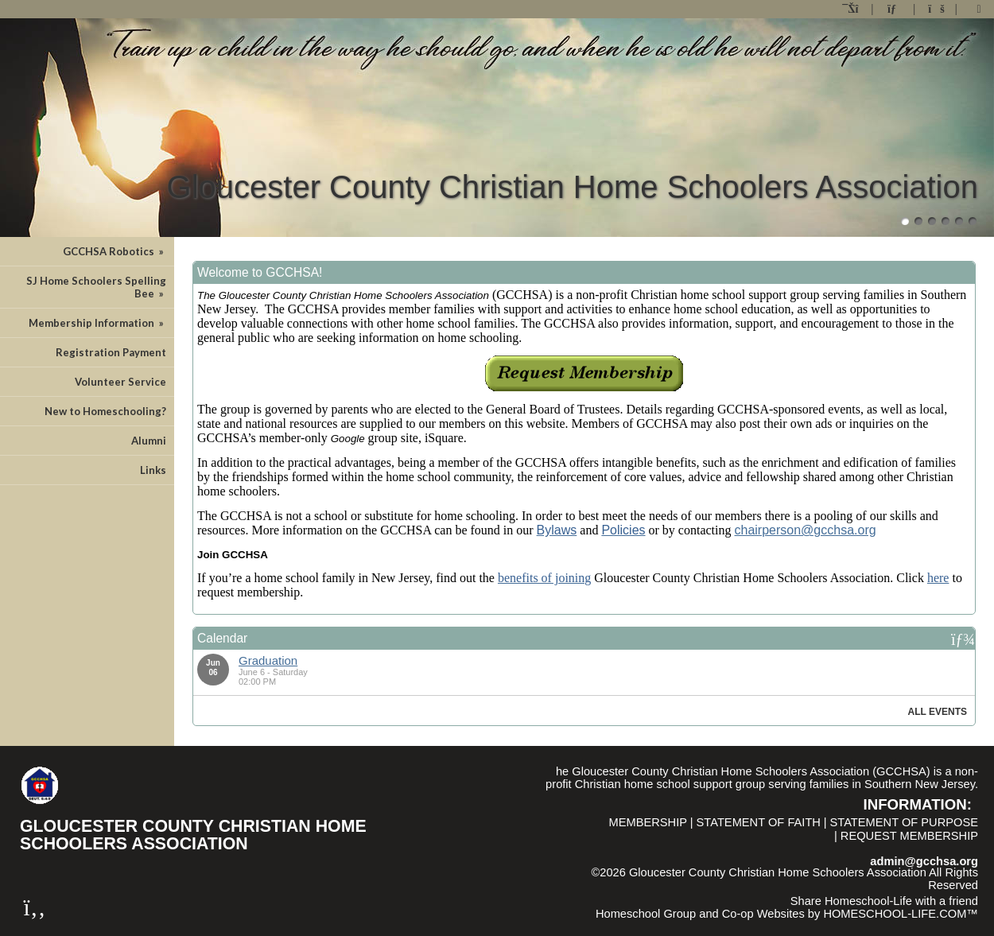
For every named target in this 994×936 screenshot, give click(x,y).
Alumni (148, 440)
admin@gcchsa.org (924, 861)
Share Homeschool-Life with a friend (884, 901)
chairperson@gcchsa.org (805, 530)
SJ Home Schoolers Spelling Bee (96, 287)
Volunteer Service (120, 381)
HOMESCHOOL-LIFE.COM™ (900, 913)
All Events (937, 711)
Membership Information (97, 323)
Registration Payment (111, 352)
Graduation (268, 660)
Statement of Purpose (904, 822)
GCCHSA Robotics (114, 251)
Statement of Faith (759, 822)
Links (153, 470)
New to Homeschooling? (105, 411)
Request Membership (909, 835)
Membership (647, 822)
